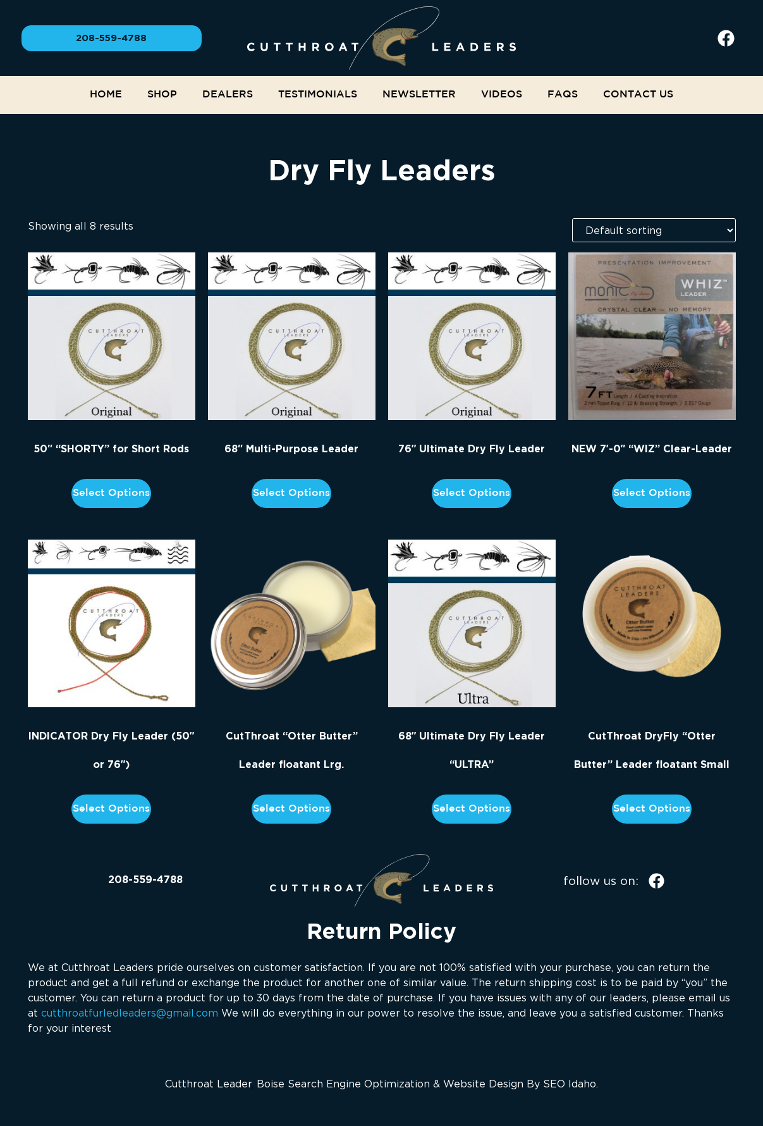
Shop (162, 94)
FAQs (562, 94)
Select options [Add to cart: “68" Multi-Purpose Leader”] (291, 493)
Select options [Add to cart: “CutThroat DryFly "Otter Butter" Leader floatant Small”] (651, 809)
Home (106, 94)
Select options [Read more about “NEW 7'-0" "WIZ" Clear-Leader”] (651, 493)
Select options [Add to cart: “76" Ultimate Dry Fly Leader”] (471, 493)
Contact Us (638, 94)
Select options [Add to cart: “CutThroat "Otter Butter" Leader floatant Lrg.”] (291, 809)
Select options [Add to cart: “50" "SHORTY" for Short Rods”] (111, 493)
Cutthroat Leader (208, 1083)
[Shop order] (654, 230)
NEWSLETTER (419, 94)
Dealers (227, 94)
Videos (501, 94)
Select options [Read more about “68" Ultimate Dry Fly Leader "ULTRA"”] (471, 809)
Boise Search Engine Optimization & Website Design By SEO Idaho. (427, 1083)
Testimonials (317, 94)
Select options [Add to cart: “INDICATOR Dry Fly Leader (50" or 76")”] (111, 809)
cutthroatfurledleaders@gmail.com (129, 1012)
